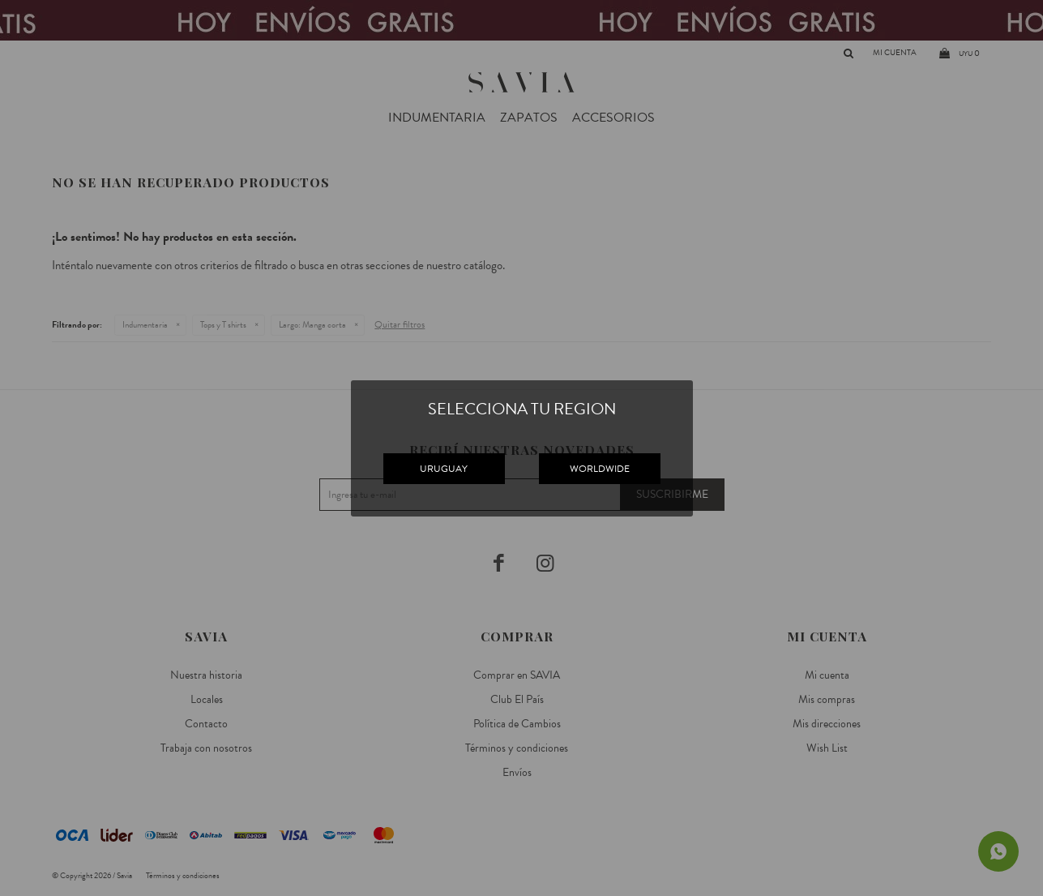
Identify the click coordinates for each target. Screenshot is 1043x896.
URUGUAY (444, 468)
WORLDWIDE (600, 468)
